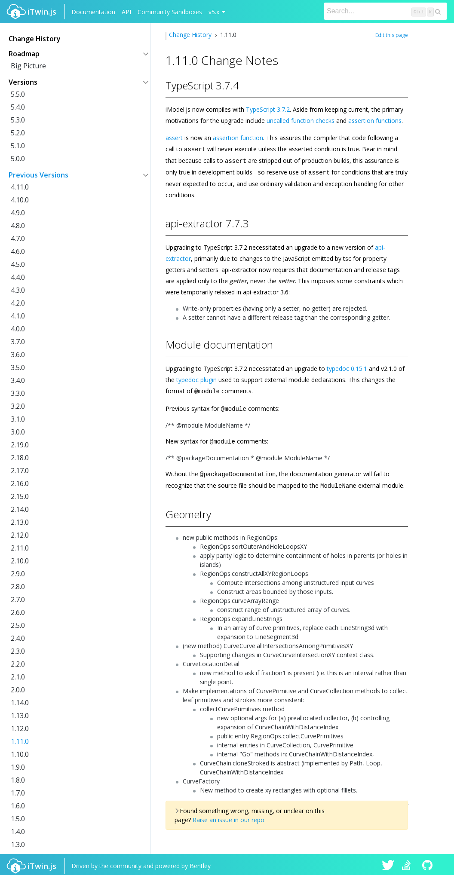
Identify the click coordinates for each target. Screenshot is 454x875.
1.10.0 (20, 754)
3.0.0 (18, 432)
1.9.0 (18, 767)
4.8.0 (18, 225)
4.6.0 (18, 251)
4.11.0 (20, 187)
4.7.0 (18, 238)
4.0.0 (18, 328)
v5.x (214, 12)
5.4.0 (18, 107)
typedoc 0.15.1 (347, 367)
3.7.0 (18, 341)
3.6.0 (18, 354)
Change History (191, 35)
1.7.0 (18, 793)
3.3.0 (18, 393)
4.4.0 (18, 277)
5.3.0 (18, 120)
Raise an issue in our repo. (229, 816)
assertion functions (375, 120)
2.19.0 (20, 445)
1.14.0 (20, 702)
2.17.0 (20, 470)
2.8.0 (18, 586)
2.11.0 (20, 548)
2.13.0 (20, 522)
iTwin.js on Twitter (388, 863)
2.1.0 (18, 677)
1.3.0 (18, 844)
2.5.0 (18, 625)
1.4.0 (18, 831)
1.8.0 (18, 780)
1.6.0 (18, 806)
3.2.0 (18, 406)
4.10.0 (20, 200)
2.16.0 (20, 483)
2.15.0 (20, 496)
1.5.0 (18, 818)
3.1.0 (18, 419)
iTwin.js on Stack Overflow (408, 863)
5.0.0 (18, 158)
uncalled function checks (300, 120)
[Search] (385, 11)
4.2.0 (18, 303)
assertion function (238, 138)
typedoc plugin (196, 378)
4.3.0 (18, 290)
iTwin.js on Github (428, 863)
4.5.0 (18, 264)
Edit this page (391, 35)
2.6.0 (18, 612)
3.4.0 (18, 380)
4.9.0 (18, 212)
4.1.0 (18, 316)
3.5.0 (18, 367)
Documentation (93, 12)
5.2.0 (18, 133)
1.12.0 (20, 728)
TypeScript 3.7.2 (268, 109)
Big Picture (28, 65)
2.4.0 (18, 638)
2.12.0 (20, 535)
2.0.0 (18, 689)
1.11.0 (20, 741)
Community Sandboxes (170, 12)
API (126, 12)
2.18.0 (20, 457)
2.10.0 (20, 561)
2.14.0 (20, 509)
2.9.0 (18, 573)
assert (174, 138)
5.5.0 (18, 94)
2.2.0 (18, 664)
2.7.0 (18, 599)
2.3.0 (18, 651)
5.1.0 (18, 145)
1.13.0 (20, 715)
